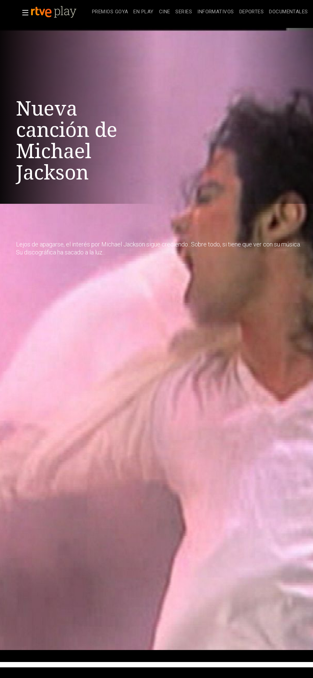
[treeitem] (110, 12)
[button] (23, 12)
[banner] (60, 12)
